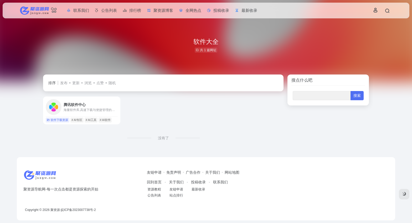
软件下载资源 (57, 119)
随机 (112, 83)
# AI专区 (76, 119)
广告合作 (193, 172)
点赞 (100, 83)
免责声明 (173, 172)
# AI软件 (105, 119)
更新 (76, 83)
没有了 (163, 138)
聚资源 (55, 210)
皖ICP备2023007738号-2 (78, 210)
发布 (64, 83)
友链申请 (154, 172)
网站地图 (232, 172)
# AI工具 (91, 119)
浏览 (88, 83)
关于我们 (212, 172)
